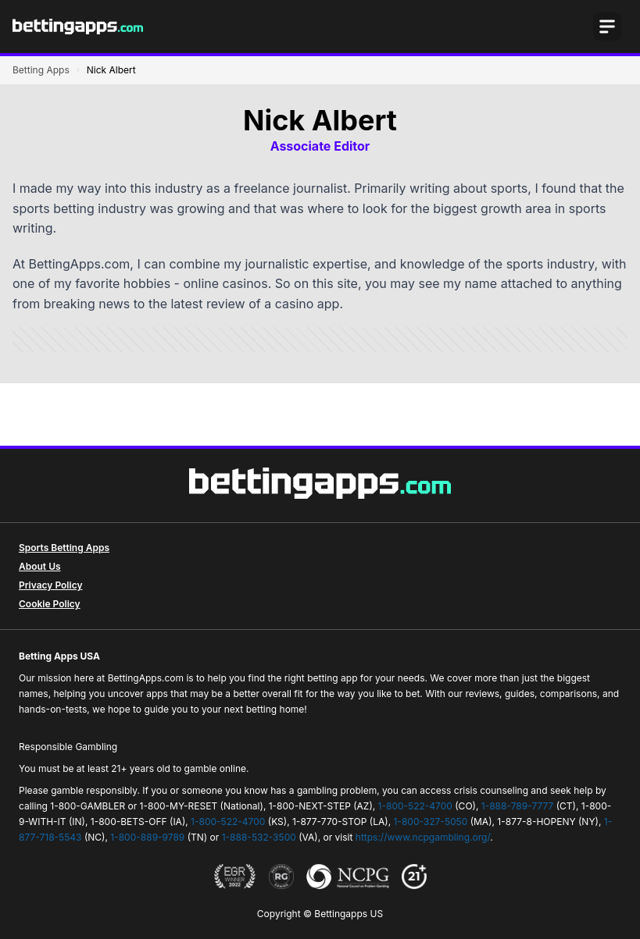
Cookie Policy (49, 604)
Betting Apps (41, 70)
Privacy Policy (50, 585)
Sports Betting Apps (64, 547)
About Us (40, 566)
